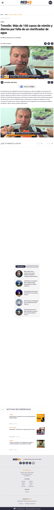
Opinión (23, 483)
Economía (23, 486)
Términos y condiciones (30, 503)
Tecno (31, 484)
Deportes (31, 481)
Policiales (31, 483)
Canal (2, 22)
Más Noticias (31, 486)
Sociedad (23, 481)
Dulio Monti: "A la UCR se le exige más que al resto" (22, 429)
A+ (49, 82)
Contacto (21, 503)
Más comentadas (32, 266)
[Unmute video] (27, 122)
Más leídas (21, 266)
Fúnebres (27, 491)
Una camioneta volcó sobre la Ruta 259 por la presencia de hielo (31, 293)
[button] (45, 43)
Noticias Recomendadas (19, 409)
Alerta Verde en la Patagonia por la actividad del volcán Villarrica (31, 302)
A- (52, 82)
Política (23, 484)
